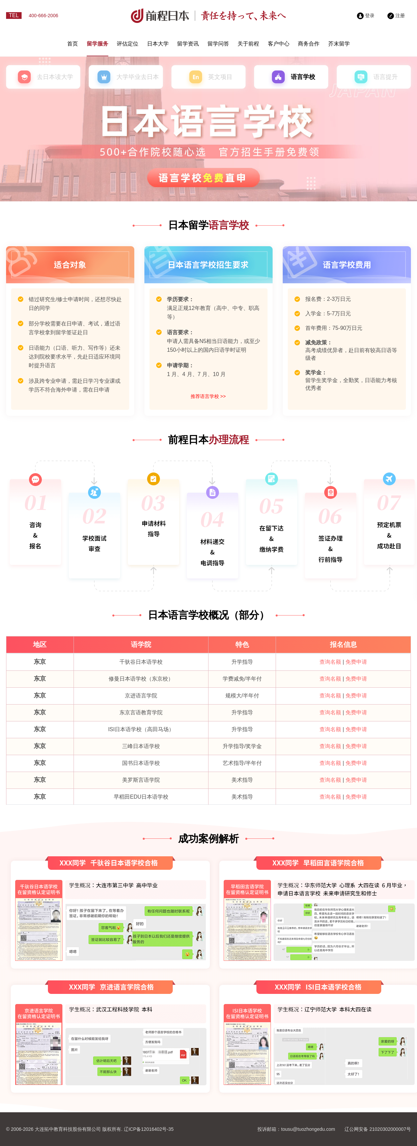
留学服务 (97, 44)
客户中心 (278, 44)
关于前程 (248, 44)
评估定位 (127, 44)
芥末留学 (339, 44)
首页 (72, 44)
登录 (365, 15)
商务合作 (308, 44)
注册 (396, 15)
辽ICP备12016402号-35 (149, 1129)
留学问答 (218, 44)
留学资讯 (188, 44)
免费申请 (356, 662)
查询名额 (330, 662)
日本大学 (158, 44)
